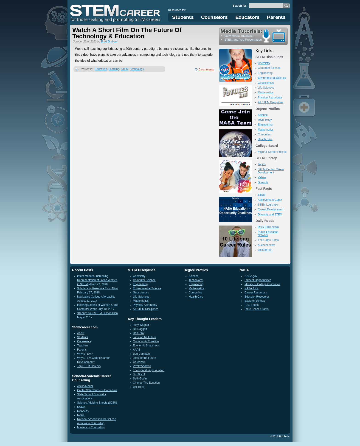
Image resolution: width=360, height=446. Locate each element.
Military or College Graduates (262, 284)
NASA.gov (251, 276)
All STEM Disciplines (270, 102)
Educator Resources (257, 296)
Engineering (265, 73)
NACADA (83, 411)
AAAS (136, 349)
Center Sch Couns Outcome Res (97, 390)
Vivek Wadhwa (142, 366)
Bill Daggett (140, 329)
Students (183, 17)
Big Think (138, 386)
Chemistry (264, 63)
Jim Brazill (139, 374)
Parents (276, 17)
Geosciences (266, 82)
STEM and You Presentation (243, 39)
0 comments (206, 69)
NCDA (81, 406)
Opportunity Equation (146, 341)
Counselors (215, 17)
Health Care (265, 139)
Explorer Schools (255, 300)
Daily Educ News (268, 227)
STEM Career (115, 12)
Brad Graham (109, 41)
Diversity (263, 182)
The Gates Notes (268, 240)
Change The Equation (146, 382)
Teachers (82, 345)
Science (263, 115)
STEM (124, 69)
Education (101, 69)
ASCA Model (85, 386)
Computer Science (269, 68)
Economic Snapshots (146, 345)
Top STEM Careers (89, 366)
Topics (262, 164)
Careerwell (139, 362)
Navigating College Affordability (96, 296)
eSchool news (266, 245)
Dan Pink (138, 333)
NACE (81, 415)
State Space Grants (257, 309)
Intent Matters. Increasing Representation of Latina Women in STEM (97, 280)
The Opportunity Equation (148, 370)
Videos (262, 177)
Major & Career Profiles (272, 151)
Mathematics (265, 92)
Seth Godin (140, 378)
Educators (248, 17)
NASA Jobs (252, 288)
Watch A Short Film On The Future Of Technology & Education (126, 33)
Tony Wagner (141, 324)
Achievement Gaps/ (270, 199)
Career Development (270, 209)
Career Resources (256, 292)
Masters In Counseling (90, 427)
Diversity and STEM (270, 214)
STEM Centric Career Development (271, 171)
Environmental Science (272, 77)
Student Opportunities (258, 280)
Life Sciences (266, 87)
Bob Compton (141, 353)
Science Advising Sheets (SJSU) (97, 402)
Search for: (240, 5)
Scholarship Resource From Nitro (97, 288)
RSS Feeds (252, 305)
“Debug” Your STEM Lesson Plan (97, 313)
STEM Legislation (268, 204)
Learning (114, 69)
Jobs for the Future (144, 337)
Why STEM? (85, 353)
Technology (137, 69)
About (80, 333)
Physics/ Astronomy (270, 97)
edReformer (265, 249)
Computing (264, 134)
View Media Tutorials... (239, 35)
